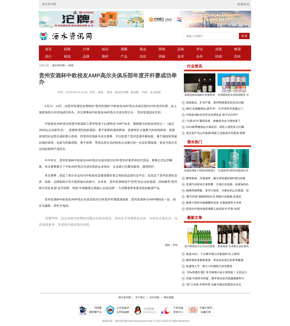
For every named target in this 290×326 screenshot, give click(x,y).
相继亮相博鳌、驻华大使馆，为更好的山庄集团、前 (217, 190)
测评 (105, 56)
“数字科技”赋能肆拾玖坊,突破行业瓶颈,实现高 (213, 196)
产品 (124, 56)
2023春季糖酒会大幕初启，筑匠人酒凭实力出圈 (215, 127)
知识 (105, 49)
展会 (143, 49)
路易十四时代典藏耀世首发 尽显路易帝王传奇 (213, 202)
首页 (48, 49)
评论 (199, 49)
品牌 (86, 56)
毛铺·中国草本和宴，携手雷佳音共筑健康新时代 (215, 278)
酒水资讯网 (49, 4)
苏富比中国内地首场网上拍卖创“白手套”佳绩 (213, 208)
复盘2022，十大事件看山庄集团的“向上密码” (213, 254)
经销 (218, 56)
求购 (161, 56)
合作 (199, 56)
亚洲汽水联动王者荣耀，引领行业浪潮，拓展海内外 (217, 184)
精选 (67, 56)
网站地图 (169, 297)
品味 (180, 49)
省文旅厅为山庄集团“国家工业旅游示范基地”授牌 (215, 133)
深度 (218, 49)
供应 (143, 56)
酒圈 (124, 49)
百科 (237, 56)
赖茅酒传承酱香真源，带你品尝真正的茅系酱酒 (214, 260)
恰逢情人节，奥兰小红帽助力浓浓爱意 (209, 266)
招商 (67, 49)
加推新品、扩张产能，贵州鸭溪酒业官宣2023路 (215, 102)
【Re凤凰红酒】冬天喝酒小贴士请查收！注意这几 (216, 272)
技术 (180, 56)
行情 (86, 49)
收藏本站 (243, 4)
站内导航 (154, 297)
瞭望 (237, 49)
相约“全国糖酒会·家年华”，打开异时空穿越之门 (214, 108)
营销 (161, 49)
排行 (48, 56)
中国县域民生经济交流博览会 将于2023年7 (212, 114)
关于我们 (140, 297)
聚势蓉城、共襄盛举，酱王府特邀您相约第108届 (215, 178)
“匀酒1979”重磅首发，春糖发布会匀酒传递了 (213, 120)
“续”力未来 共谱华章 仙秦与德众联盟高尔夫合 (213, 284)
